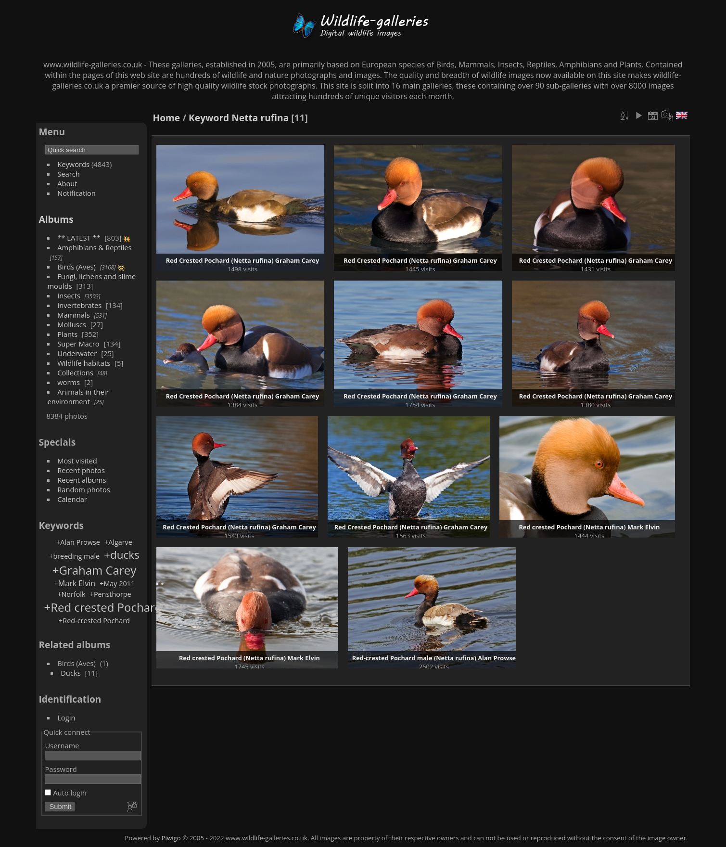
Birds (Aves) (76, 266)
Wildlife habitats (83, 363)
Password (60, 769)
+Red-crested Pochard (94, 620)
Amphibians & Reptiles (94, 247)
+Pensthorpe (110, 594)
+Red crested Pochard (103, 607)
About (67, 183)
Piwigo (171, 838)
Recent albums (81, 480)
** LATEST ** (79, 238)
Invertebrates (79, 305)
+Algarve (118, 542)
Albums (55, 219)
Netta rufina (260, 117)
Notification (76, 193)
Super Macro (78, 343)
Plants (67, 334)
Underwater (77, 353)
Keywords (73, 164)
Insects (68, 295)
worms (68, 382)
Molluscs (71, 324)
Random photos (83, 489)
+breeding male (74, 556)
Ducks (71, 673)
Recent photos (81, 470)
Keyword (209, 117)
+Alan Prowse (78, 542)
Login (66, 717)
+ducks (121, 554)
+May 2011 (117, 583)
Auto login (65, 792)
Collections (75, 372)
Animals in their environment (78, 396)
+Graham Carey (94, 570)
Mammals (73, 315)
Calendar (72, 499)
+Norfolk (71, 594)
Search (68, 174)
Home (166, 117)
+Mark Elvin (74, 583)
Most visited (77, 460)
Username (62, 745)
